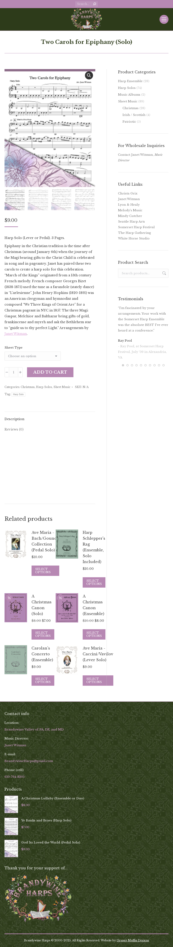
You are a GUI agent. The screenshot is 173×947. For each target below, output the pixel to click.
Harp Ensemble (130, 81)
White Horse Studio (134, 238)
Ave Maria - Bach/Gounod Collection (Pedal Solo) (45, 541)
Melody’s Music (130, 210)
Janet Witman (16, 334)
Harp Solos (44, 387)
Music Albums (129, 95)
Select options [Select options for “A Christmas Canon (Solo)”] (43, 634)
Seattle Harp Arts (131, 221)
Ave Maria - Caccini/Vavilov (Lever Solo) (98, 654)
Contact (124, 155)
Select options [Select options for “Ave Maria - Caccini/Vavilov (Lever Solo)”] (94, 680)
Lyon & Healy (129, 205)
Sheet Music (62, 387)
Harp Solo (18, 394)
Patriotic (129, 122)
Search (164, 273)
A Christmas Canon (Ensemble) (93, 605)
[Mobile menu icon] (163, 19)
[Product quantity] (13, 372)
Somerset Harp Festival (136, 227)
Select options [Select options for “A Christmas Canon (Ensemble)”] (94, 634)
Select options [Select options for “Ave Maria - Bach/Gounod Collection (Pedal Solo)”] (43, 570)
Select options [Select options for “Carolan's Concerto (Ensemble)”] (43, 680)
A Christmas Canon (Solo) (42, 605)
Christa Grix (127, 193)
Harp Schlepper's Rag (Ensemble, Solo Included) (94, 547)
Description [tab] (14, 419)
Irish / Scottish (134, 115)
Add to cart (50, 372)
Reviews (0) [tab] (14, 429)
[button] (89, 75)
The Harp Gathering (134, 233)
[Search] (86, 4)
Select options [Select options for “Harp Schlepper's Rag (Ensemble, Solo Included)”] (94, 582)
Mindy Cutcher (130, 216)
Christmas (28, 387)
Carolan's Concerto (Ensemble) (42, 654)
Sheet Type (14, 347)
